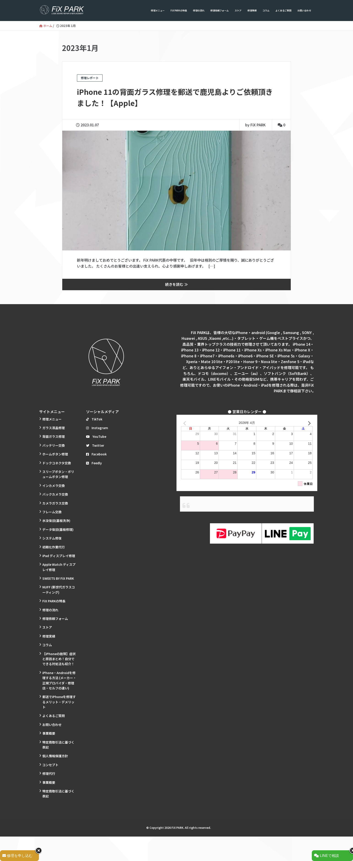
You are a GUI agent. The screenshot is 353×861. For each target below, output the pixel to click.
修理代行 (48, 773)
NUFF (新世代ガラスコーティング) (58, 589)
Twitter (95, 445)
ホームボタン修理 (55, 453)
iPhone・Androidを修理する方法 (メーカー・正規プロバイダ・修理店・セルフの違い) (59, 680)
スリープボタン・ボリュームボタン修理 (58, 473)
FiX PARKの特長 (179, 10)
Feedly (94, 462)
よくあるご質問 (283, 10)
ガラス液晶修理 (53, 427)
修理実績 (252, 10)
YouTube (96, 436)
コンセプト (50, 764)
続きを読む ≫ (176, 284)
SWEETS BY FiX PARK (58, 578)
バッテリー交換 (53, 445)
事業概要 (48, 733)
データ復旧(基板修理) (57, 529)
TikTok (94, 418)
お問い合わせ (304, 10)
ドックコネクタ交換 (56, 462)
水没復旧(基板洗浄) (56, 520)
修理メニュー (158, 10)
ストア (238, 10)
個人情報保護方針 (55, 755)
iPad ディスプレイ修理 (58, 555)
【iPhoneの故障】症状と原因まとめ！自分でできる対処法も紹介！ (59, 658)
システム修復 (52, 537)
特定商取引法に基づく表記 (58, 744)
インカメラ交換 (53, 485)
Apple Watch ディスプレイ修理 (59, 566)
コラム (266, 10)
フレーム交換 (52, 511)
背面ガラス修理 (53, 436)
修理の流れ (198, 10)
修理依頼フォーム (219, 10)
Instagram (97, 427)
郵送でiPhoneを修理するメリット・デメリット (59, 701)
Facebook (96, 453)
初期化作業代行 (53, 546)
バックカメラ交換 (55, 494)
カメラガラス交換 (55, 502)
